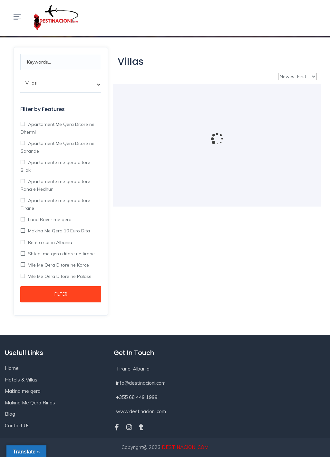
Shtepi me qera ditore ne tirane (61, 254)
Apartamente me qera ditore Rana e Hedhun (55, 185)
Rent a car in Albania (49, 242)
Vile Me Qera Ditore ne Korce (58, 265)
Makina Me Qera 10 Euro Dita (58, 231)
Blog (10, 414)
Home (12, 368)
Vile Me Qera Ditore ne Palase (59, 276)
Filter (60, 294)
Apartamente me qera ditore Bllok (55, 166)
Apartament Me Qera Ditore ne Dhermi (57, 128)
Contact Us (17, 425)
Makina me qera (23, 391)
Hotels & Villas (21, 380)
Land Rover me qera (49, 219)
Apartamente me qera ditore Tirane (55, 204)
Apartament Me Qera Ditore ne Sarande (57, 147)
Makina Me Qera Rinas (30, 403)
